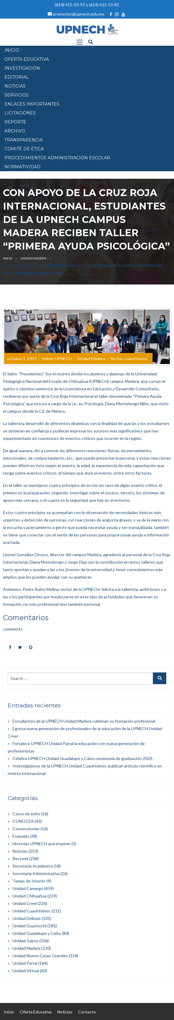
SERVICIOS (16, 95)
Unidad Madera (33, 258)
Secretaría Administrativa (36, 873)
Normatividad (22, 166)
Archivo (14, 131)
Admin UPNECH (57, 358)
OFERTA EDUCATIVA (26, 59)
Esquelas (21, 836)
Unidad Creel (25, 903)
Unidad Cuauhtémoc (32, 910)
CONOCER (23, 821)
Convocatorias (26, 828)
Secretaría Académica (33, 865)
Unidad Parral (25, 963)
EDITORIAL (16, 77)
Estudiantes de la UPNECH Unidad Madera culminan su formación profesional (84, 721)
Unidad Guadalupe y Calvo (37, 933)
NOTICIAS (15, 86)
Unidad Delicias (27, 918)
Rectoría (20, 858)
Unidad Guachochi (29, 925)
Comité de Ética (24, 149)
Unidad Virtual (26, 970)
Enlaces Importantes (31, 104)
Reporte (15, 122)
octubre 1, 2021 (22, 358)
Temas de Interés (29, 880)
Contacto (87, 1011)
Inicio (7, 258)
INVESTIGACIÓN (22, 68)
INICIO (11, 50)
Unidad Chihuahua (29, 895)
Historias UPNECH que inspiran (42, 843)
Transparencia (23, 140)
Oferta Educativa (36, 1011)
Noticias (20, 851)
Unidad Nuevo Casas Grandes (40, 955)
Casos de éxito (26, 813)
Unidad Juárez (25, 940)
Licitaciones (20, 113)
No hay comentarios (129, 358)
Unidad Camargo (28, 888)
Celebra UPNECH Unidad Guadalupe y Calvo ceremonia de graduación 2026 (82, 758)
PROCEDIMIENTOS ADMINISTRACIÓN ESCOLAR (57, 157)
